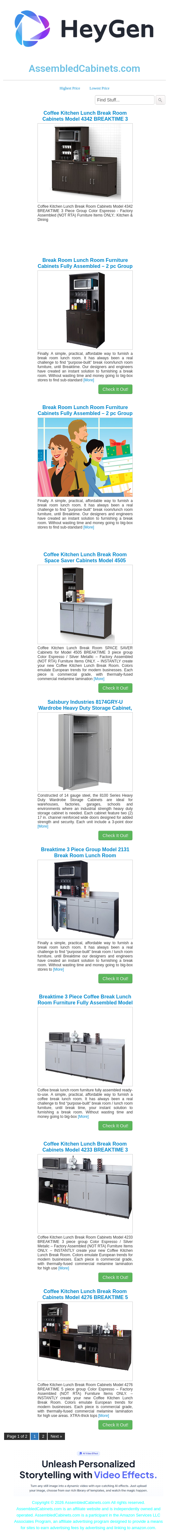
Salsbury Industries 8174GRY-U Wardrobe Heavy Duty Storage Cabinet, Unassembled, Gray (85, 708)
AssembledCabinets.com (84, 68)
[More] (88, 380)
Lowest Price (99, 88)
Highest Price (70, 88)
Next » (56, 1436)
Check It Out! (115, 389)
